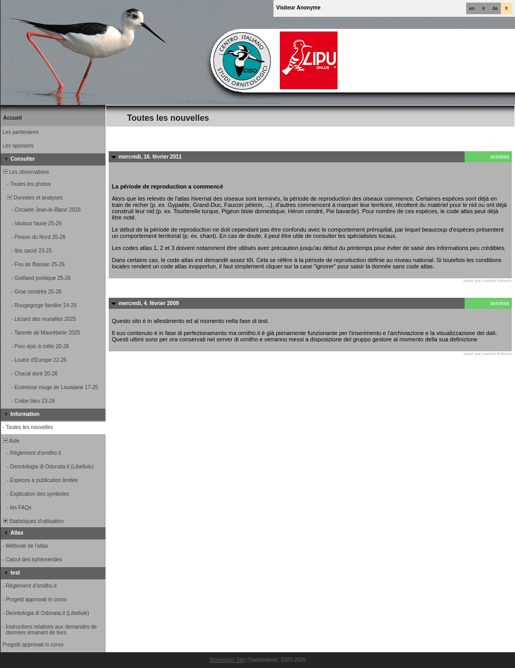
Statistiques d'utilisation (33, 521)
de (495, 8)
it (483, 8)
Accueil (12, 118)
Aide (10, 441)
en (472, 8)
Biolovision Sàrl (228, 660)
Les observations (25, 172)
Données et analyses (32, 198)
